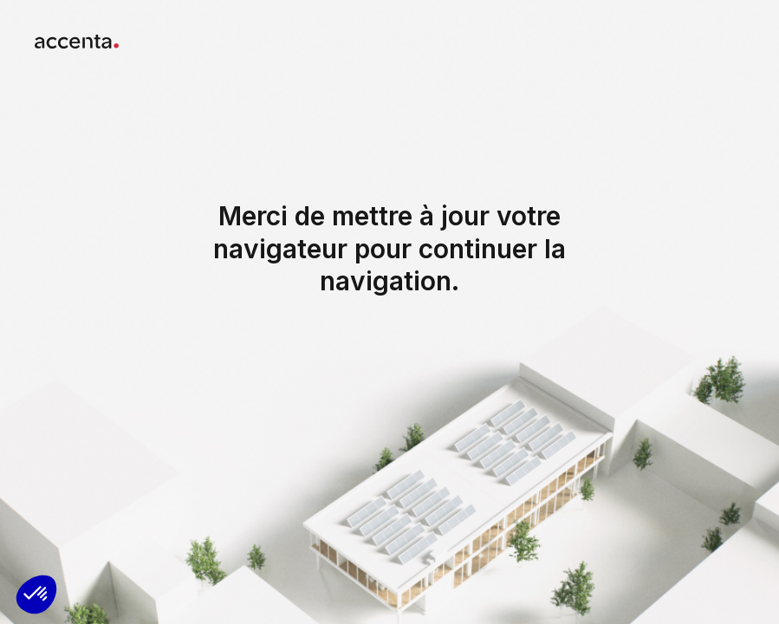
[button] (36, 594)
